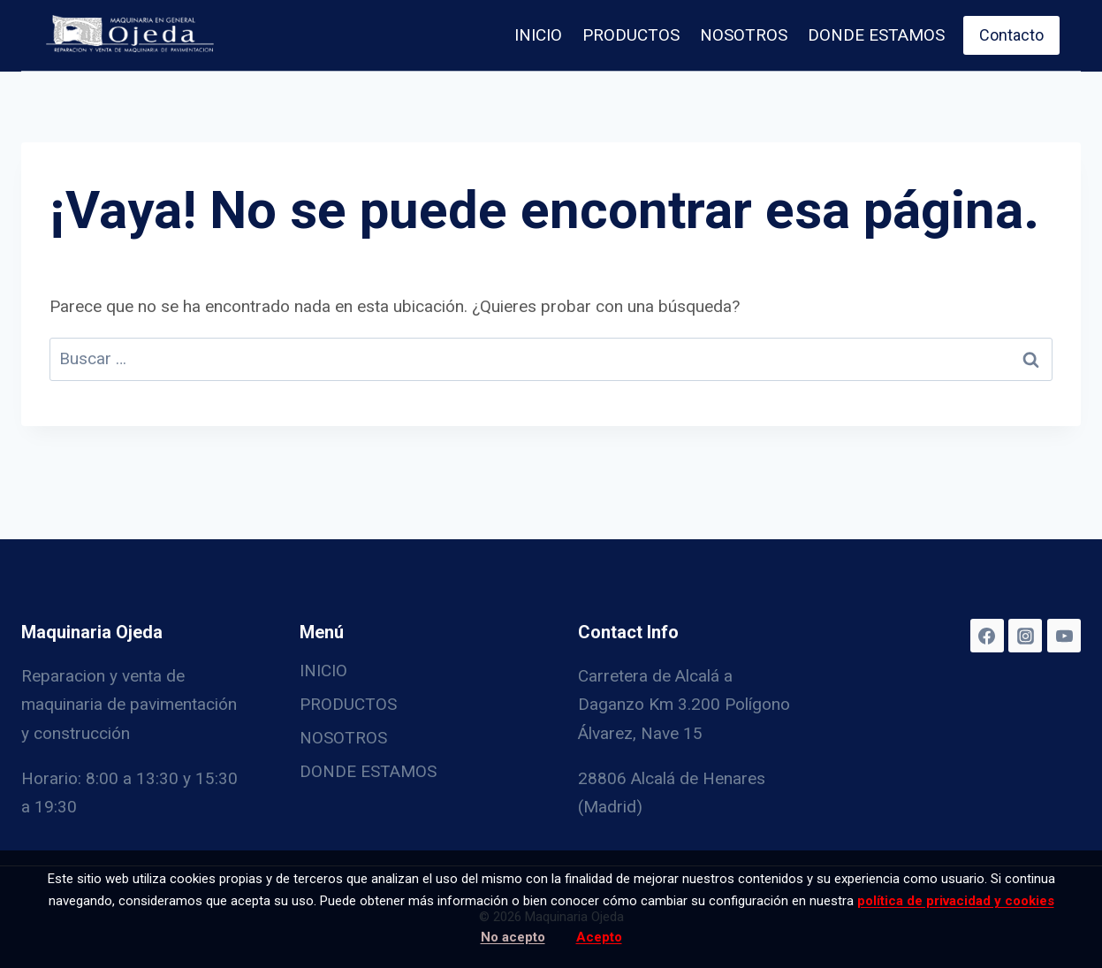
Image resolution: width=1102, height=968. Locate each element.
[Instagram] (1025, 635)
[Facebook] (987, 635)
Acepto (599, 937)
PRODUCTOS (631, 35)
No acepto (513, 937)
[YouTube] (1064, 635)
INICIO (538, 35)
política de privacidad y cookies (955, 901)
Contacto (1011, 35)
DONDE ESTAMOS (876, 35)
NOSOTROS (743, 35)
